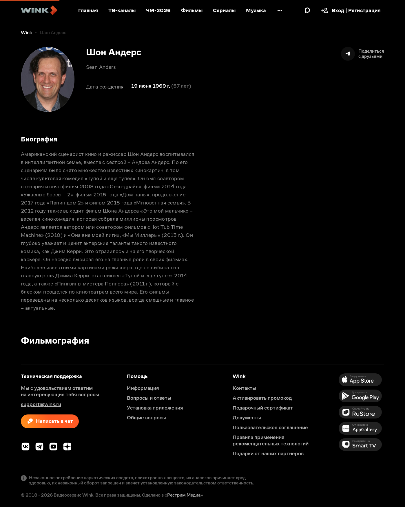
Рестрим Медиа (183, 495)
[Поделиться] (362, 54)
